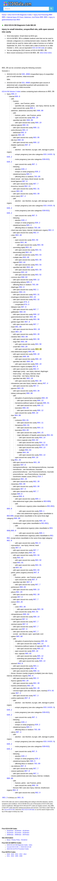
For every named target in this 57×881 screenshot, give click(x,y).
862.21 (27, 189)
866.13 (40, 409)
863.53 (38, 259)
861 (48, 517)
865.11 (40, 663)
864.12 (42, 452)
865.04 (44, 655)
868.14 (36, 630)
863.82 (20, 570)
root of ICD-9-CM (9, 827)
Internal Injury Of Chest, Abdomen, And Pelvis (27, 17)
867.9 (34, 592)
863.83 (19, 580)
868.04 (26, 627)
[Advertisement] (20, 61)
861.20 (18, 469)
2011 (16, 850)
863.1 (35, 680)
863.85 (21, 136)
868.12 (36, 144)
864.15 (40, 441)
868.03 (23, 600)
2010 (24, 850)
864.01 (25, 429)
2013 (42, 53)
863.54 (38, 269)
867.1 (34, 166)
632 (47, 161)
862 (52, 517)
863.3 (5, 815)
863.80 (33, 323)
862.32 (36, 305)
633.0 (46, 156)
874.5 (26, 310)
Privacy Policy (15, 857)
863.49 (30, 272)
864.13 (42, 457)
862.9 (35, 236)
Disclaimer (24, 857)
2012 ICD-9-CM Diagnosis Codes (20, 15)
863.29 (18, 338)
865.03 (40, 673)
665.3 (29, 229)
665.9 (29, 287)
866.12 (40, 419)
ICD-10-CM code (38, 48)
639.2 (9, 159)
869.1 (32, 109)
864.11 (40, 431)
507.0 (23, 474)
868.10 (35, 119)
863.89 (19, 194)
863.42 (24, 277)
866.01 (46, 411)
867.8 (36, 585)
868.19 (38, 124)
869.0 (17, 97)
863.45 (19, 615)
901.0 (25, 131)
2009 (8, 852)
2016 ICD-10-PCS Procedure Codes (18, 866)
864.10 (35, 467)
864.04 (50, 444)
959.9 (13, 95)
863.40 (18, 239)
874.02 (51, 706)
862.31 (36, 191)
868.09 (30, 121)
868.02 (21, 142)
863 (45, 512)
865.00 (19, 650)
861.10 (37, 335)
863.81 (20, 575)
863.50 (35, 244)
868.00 (40, 111)
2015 (50, 53)
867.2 (18, 708)
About (8, 857)
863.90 (36, 325)
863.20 (24, 353)
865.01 (46, 660)
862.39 (38, 388)
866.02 (26, 416)
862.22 (33, 302)
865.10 (35, 665)
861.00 (18, 333)
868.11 (36, 129)
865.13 (42, 675)
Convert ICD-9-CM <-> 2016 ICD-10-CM (19, 864)
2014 (45, 53)
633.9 (51, 156)
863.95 (36, 139)
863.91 (38, 577)
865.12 (40, 670)
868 (48, 512)
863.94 (36, 567)
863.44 (22, 267)
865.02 (28, 668)
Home (4, 15)
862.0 (21, 292)
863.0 (20, 678)
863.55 (35, 625)
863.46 (23, 246)
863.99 (36, 196)
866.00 (29, 401)
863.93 (36, 582)
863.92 (38, 572)
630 (43, 161)
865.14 (40, 657)
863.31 (36, 300)
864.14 (42, 446)
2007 (24, 852)
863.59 (38, 274)
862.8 (51, 234)
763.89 (37, 179)
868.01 (25, 126)
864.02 (35, 449)
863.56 (40, 249)
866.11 (40, 414)
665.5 (29, 176)
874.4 (26, 307)
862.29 (30, 386)
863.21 (22, 297)
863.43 (28, 256)
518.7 (40, 486)
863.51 (38, 254)
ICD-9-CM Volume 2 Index (11, 92)
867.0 (27, 147)
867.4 (23, 199)
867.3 (35, 711)
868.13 (36, 602)
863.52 (38, 279)
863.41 (28, 251)
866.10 (35, 421)
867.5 (34, 219)
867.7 (35, 186)
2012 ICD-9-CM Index (28, 827)
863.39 (36, 341)
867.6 (24, 184)
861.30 (37, 472)
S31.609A (26, 83)
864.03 (44, 454)
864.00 (17, 424)
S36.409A (26, 74)
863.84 (32, 564)
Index (12, 848)
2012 (8, 850)
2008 (16, 852)
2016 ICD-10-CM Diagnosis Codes (17, 862)
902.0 (23, 134)
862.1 (35, 295)
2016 (8, 871)
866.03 (45, 406)
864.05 (26, 439)
